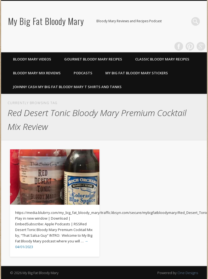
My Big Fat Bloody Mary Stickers (136, 72)
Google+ (201, 46)
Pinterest (190, 46)
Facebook (178, 46)
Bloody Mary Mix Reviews (37, 72)
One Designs (187, 272)
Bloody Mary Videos (32, 59)
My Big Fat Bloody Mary (46, 21)
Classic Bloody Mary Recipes (162, 59)
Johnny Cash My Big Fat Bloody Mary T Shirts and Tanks (67, 86)
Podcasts (83, 72)
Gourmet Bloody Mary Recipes (93, 59)
